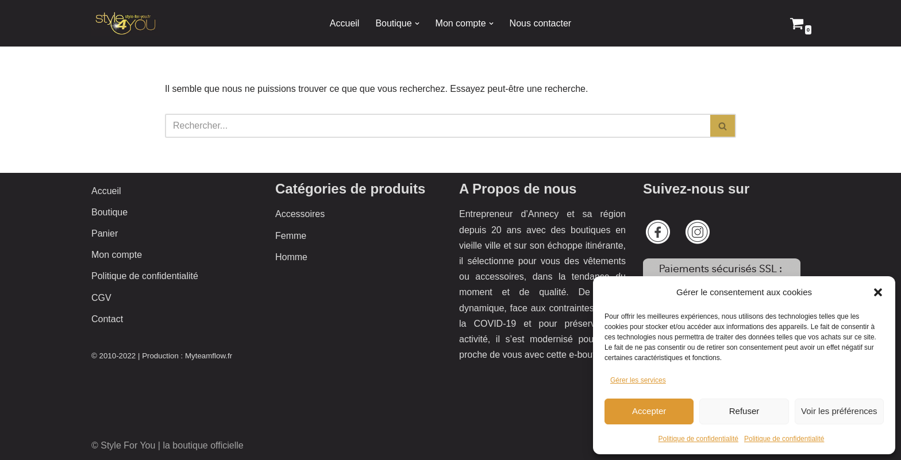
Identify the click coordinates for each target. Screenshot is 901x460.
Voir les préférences (839, 411)
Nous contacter (541, 23)
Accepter (649, 411)
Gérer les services (638, 380)
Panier (104, 233)
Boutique (109, 212)
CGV (101, 298)
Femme (290, 236)
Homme (291, 257)
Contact (107, 319)
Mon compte (116, 255)
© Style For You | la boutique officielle (167, 445)
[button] (878, 292)
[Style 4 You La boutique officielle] (125, 23)
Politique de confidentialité (698, 439)
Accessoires (300, 214)
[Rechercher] (437, 126)
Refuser (744, 411)
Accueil (345, 23)
